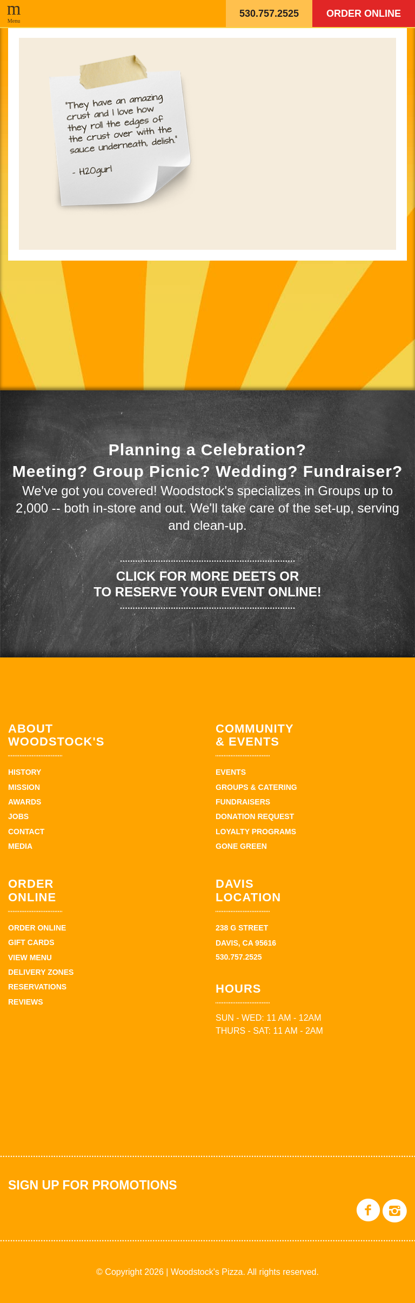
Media (20, 846)
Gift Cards (31, 942)
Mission (24, 787)
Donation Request (255, 816)
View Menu (30, 957)
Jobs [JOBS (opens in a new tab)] (18, 816)
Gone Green (241, 846)
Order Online (363, 13)
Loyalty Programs (256, 831)
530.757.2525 (269, 13)
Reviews (25, 1002)
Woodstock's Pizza (166, 13)
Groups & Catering (256, 787)
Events (231, 772)
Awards (24, 801)
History (24, 772)
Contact (26, 831)
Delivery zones (40, 972)
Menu (14, 20)
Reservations (37, 986)
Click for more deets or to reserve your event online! (207, 584)
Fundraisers (243, 801)
